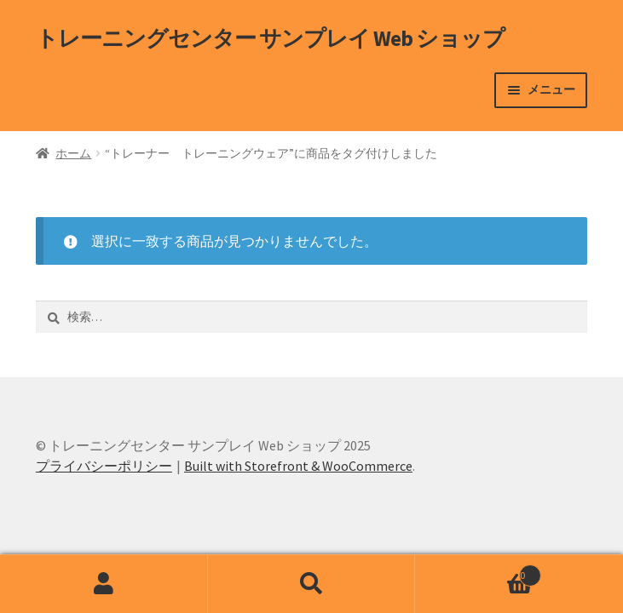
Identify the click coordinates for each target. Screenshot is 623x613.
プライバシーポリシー (104, 465)
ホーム (73, 153)
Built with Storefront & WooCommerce (298, 465)
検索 (312, 584)
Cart (478, 572)
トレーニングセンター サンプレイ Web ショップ (270, 38)
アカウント (104, 584)
